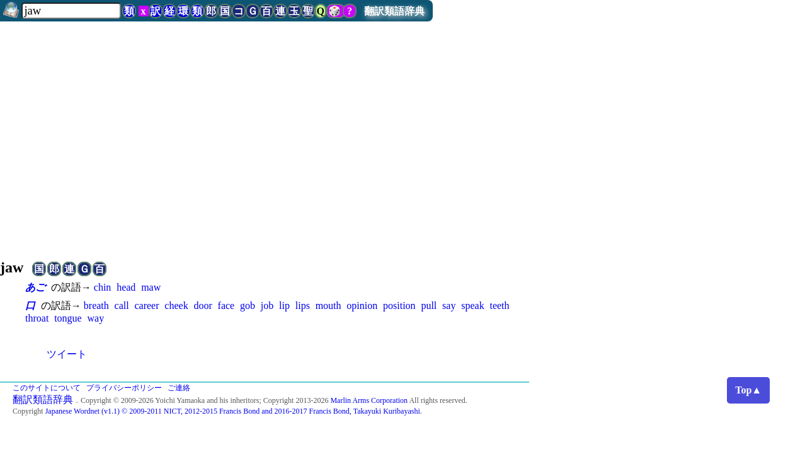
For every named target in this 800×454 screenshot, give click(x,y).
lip (284, 305)
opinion (361, 305)
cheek (176, 305)
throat (37, 318)
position (399, 305)
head (126, 287)
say (448, 305)
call (122, 305)
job (267, 305)
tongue (68, 318)
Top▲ (748, 390)
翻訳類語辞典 (394, 11)
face (226, 305)
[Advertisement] (400, 135)
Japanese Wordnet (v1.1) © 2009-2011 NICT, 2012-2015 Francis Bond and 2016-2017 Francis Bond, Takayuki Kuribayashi (232, 411)
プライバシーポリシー (124, 387)
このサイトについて (47, 387)
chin (102, 287)
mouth (328, 305)
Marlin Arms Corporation (369, 400)
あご (35, 287)
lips (302, 305)
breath (96, 305)
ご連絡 (179, 387)
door (202, 305)
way (95, 318)
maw (151, 287)
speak (472, 305)
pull (429, 305)
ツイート (67, 354)
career (146, 305)
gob (247, 305)
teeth (499, 305)
